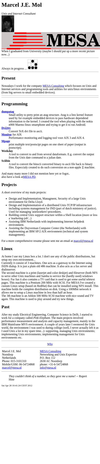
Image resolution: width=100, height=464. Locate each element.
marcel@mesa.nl (83, 240)
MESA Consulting (53, 85)
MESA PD (29, 176)
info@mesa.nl (48, 367)
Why (50, 344)
